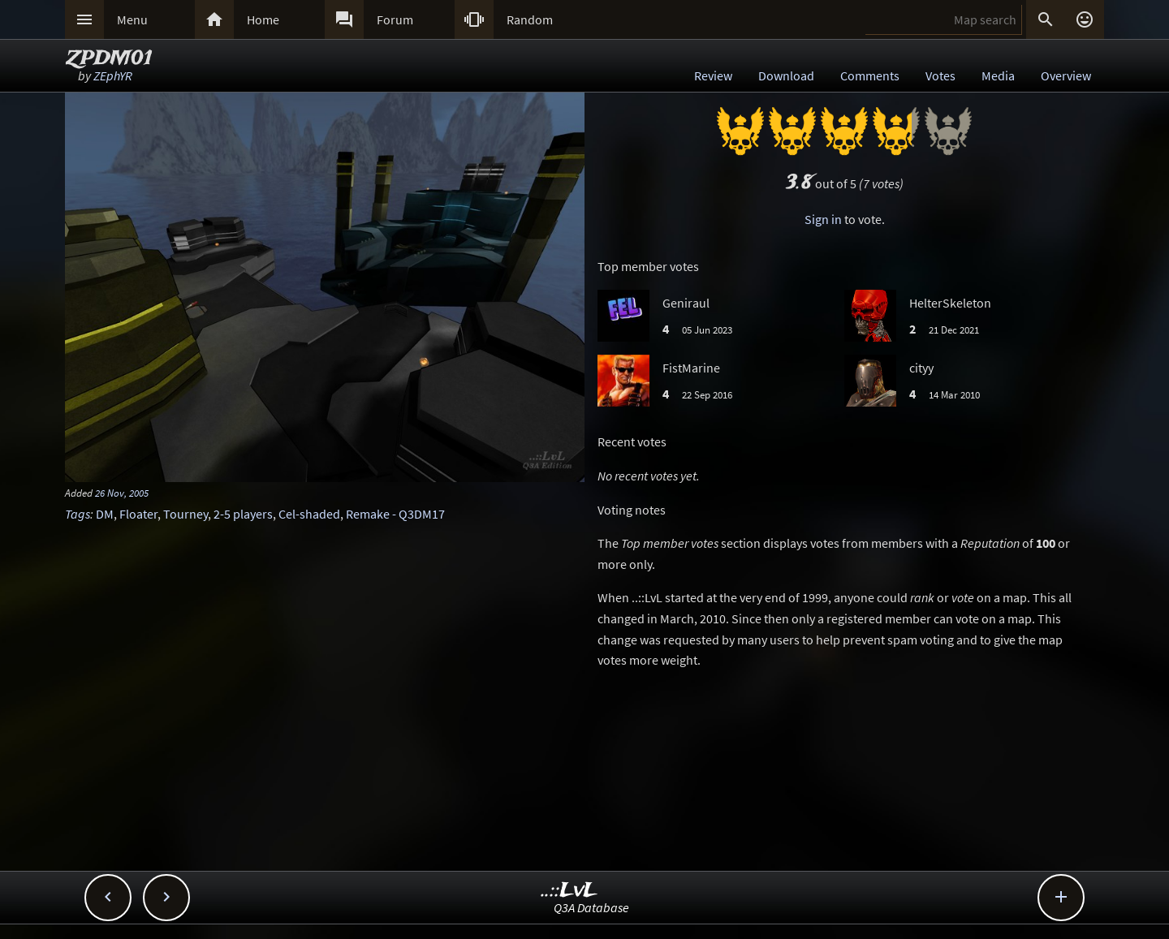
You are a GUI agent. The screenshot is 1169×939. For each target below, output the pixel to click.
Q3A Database (591, 907)
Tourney (185, 514)
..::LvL (569, 891)
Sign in (823, 219)
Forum (395, 19)
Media (998, 75)
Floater (138, 514)
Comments (869, 75)
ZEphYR (112, 75)
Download (786, 75)
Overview (1066, 75)
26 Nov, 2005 (122, 492)
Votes (940, 75)
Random (530, 19)
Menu (132, 19)
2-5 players (243, 514)
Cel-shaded (309, 514)
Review (713, 75)
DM (105, 514)
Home (263, 19)
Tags (77, 514)
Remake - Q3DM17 (395, 514)
